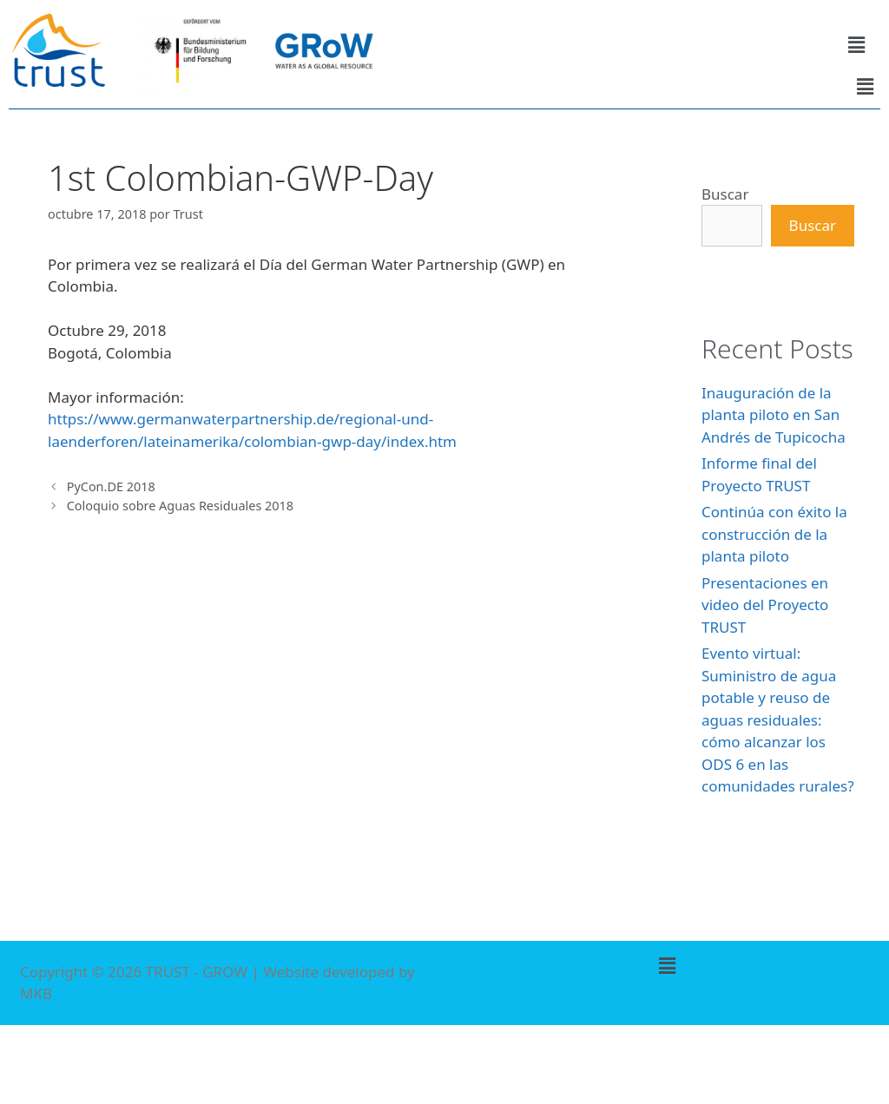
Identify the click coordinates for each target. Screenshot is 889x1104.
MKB (36, 993)
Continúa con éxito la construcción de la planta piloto (774, 534)
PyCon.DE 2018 (111, 486)
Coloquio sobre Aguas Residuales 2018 (180, 505)
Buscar (724, 194)
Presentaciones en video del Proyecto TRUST (764, 605)
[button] (857, 44)
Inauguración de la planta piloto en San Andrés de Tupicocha (773, 415)
